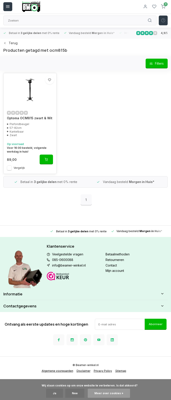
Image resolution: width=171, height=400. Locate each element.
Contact (111, 265)
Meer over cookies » (108, 393)
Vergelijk (19, 167)
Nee (75, 393)
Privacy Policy (103, 370)
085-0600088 (62, 260)
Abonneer (156, 324)
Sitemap (120, 370)
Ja (54, 393)
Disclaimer (83, 370)
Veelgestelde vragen (67, 254)
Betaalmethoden (118, 254)
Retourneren (115, 260)
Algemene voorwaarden (57, 370)
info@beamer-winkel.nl (69, 265)
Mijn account (115, 271)
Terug (10, 43)
